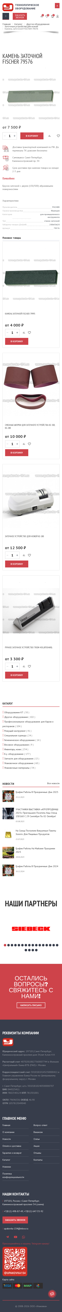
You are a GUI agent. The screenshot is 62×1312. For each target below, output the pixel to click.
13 (46, 945)
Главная (6, 1125)
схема (40, 1204)
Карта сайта (8, 1279)
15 (53, 945)
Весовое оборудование (16, 744)
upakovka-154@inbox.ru (16, 1228)
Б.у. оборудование (13, 753)
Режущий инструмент (14, 730)
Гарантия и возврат (11, 1152)
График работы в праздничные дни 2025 (37, 792)
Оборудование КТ (13, 712)
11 (40, 945)
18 (29, 950)
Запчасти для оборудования (18, 758)
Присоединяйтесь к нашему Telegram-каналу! (25, 1243)
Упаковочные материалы (16, 767)
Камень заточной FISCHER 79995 (20, 313)
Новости (6, 1139)
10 (36, 945)
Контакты (38, 1159)
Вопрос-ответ (40, 1125)
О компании (8, 1132)
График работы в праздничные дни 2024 (37, 866)
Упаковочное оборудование (18, 763)
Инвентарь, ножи (12, 749)
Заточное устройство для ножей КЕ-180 (24, 536)
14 (50, 945)
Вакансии (38, 1132)
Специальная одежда (15, 735)
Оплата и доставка (11, 1145)
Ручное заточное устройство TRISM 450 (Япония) (28, 647)
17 (26, 950)
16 (57, 945)
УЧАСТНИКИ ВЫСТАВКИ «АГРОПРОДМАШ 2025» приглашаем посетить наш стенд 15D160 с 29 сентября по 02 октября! (37, 813)
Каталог (6, 1159)
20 (36, 950)
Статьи (37, 1139)
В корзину (32, 135)
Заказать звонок (20, 16)
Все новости (53, 783)
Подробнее (8, 178)
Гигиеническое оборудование (19, 740)
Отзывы (37, 1152)
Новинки (6, 1166)
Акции (37, 1145)
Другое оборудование (16, 717)
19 (33, 950)
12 (43, 945)
